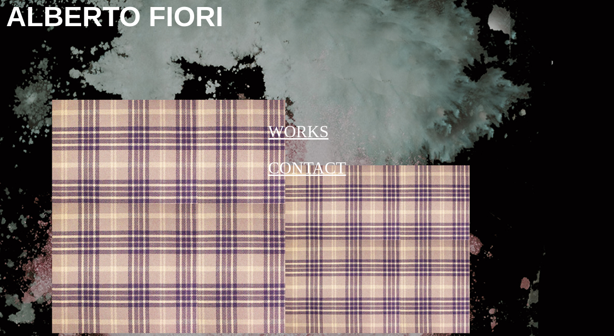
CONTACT (307, 168)
